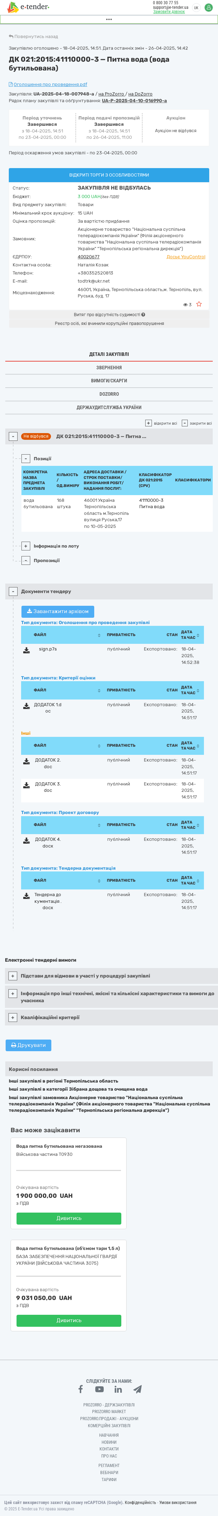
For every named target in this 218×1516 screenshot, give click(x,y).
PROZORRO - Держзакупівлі (109, 1405)
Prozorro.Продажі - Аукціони (109, 1418)
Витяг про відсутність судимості (109, 314)
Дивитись (69, 1218)
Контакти (109, 1449)
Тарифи (109, 1479)
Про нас (109, 1456)
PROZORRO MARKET (109, 1411)
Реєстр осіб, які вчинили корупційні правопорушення (109, 323)
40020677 (89, 256)
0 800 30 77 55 (165, 2)
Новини (109, 1442)
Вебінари (109, 1472)
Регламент (109, 1465)
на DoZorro (140, 94)
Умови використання (178, 1502)
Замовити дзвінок (169, 11)
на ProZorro (111, 94)
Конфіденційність (140, 1502)
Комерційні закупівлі (109, 1425)
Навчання (109, 1435)
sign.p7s (48, 649)
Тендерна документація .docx (48, 901)
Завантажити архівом (58, 611)
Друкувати (28, 1045)
